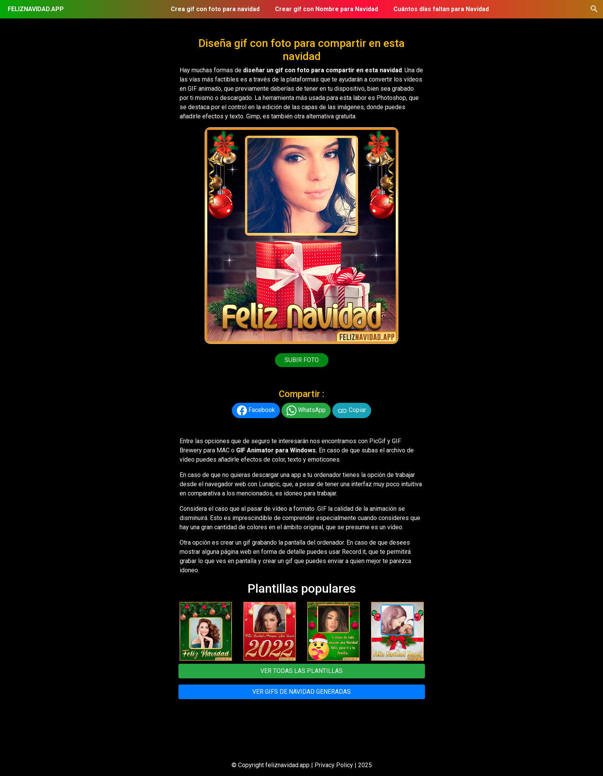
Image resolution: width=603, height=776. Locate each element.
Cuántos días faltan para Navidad (441, 9)
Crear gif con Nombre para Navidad (326, 9)
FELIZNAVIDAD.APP (36, 9)
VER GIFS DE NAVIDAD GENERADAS (301, 691)
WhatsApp (306, 410)
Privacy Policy (334, 765)
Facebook (256, 410)
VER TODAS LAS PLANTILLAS (301, 671)
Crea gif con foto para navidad (215, 9)
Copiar (351, 410)
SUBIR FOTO (302, 360)
